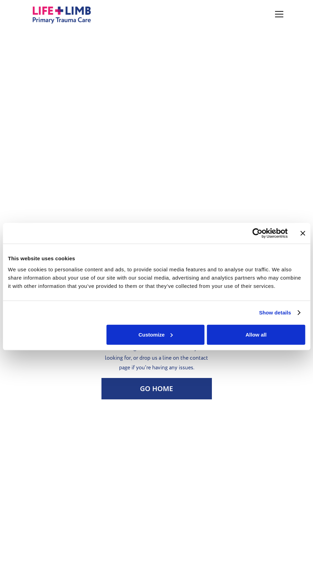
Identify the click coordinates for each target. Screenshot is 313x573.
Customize (155, 334)
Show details (275, 312)
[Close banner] (302, 233)
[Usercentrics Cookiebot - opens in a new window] (257, 233)
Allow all (256, 334)
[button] (278, 14)
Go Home (156, 388)
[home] (69, 14)
